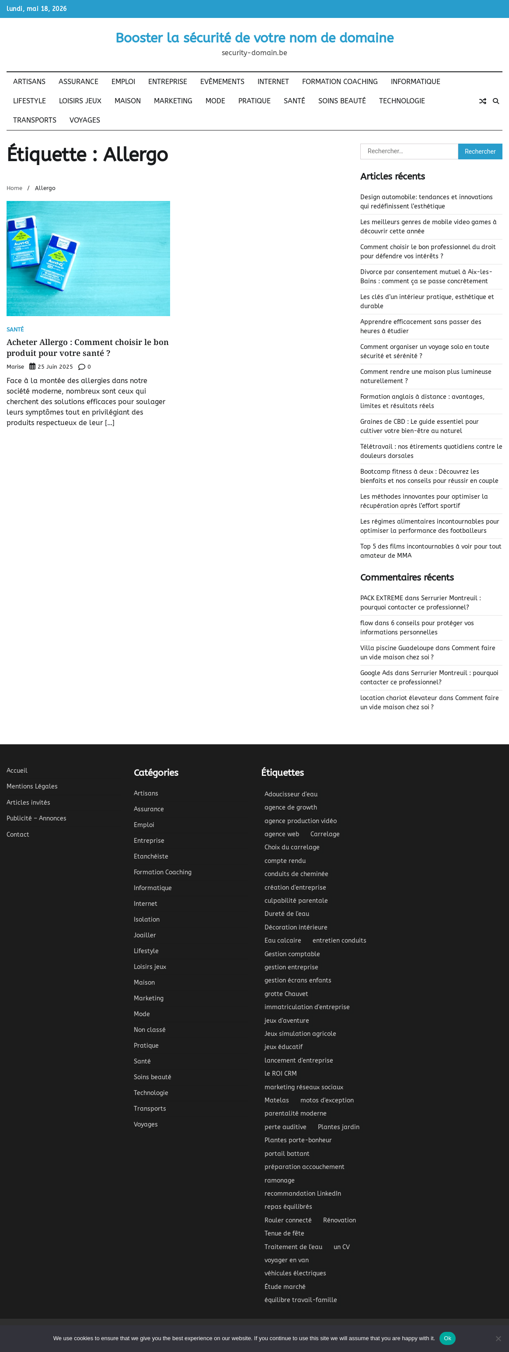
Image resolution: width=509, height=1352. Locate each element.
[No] (498, 1338)
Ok (447, 1338)
